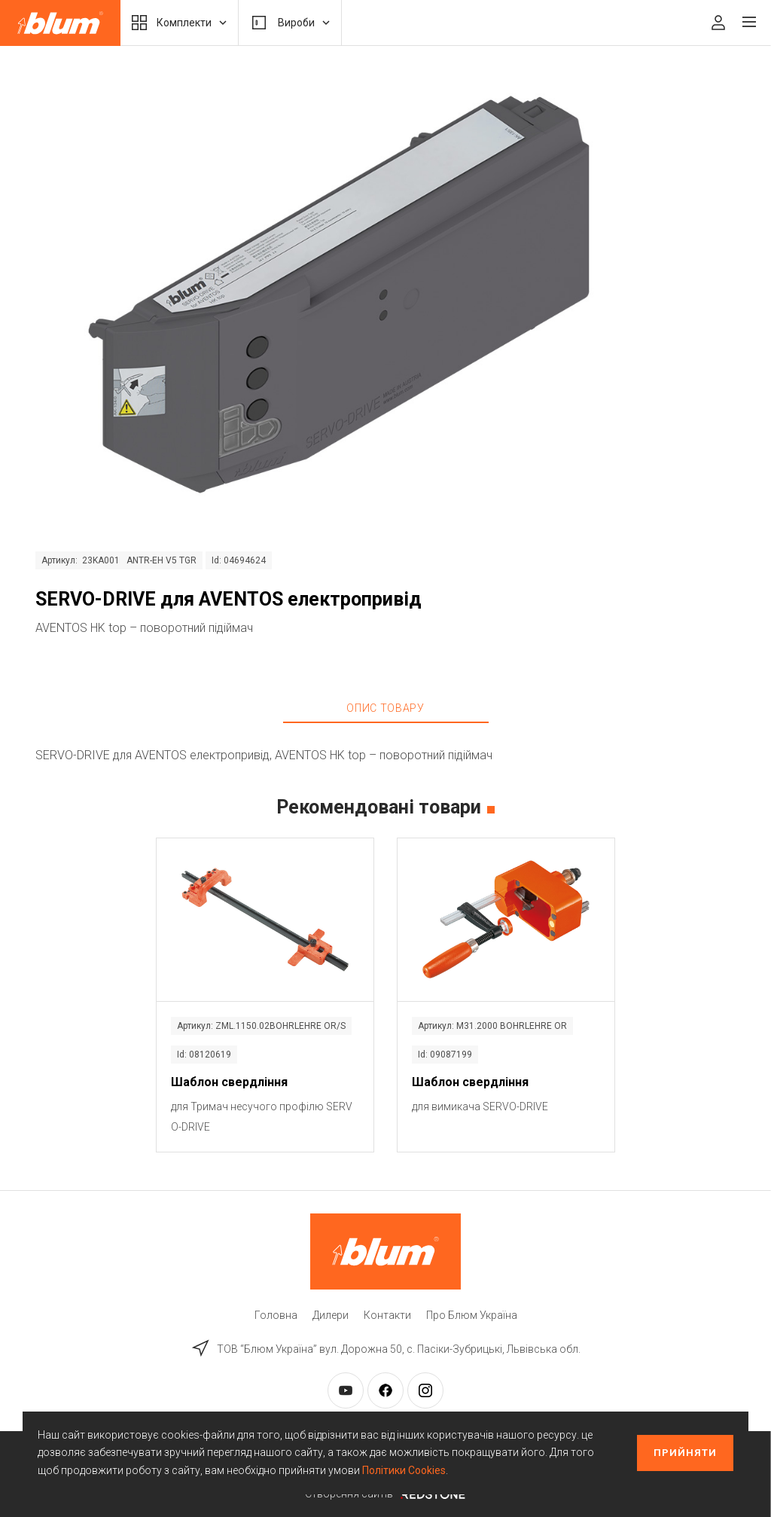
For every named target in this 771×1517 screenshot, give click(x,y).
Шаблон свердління (229, 1082)
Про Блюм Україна (471, 1315)
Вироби (290, 23)
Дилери (330, 1315)
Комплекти (179, 22)
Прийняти (685, 1452)
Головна (275, 1315)
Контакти (387, 1315)
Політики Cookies (404, 1470)
